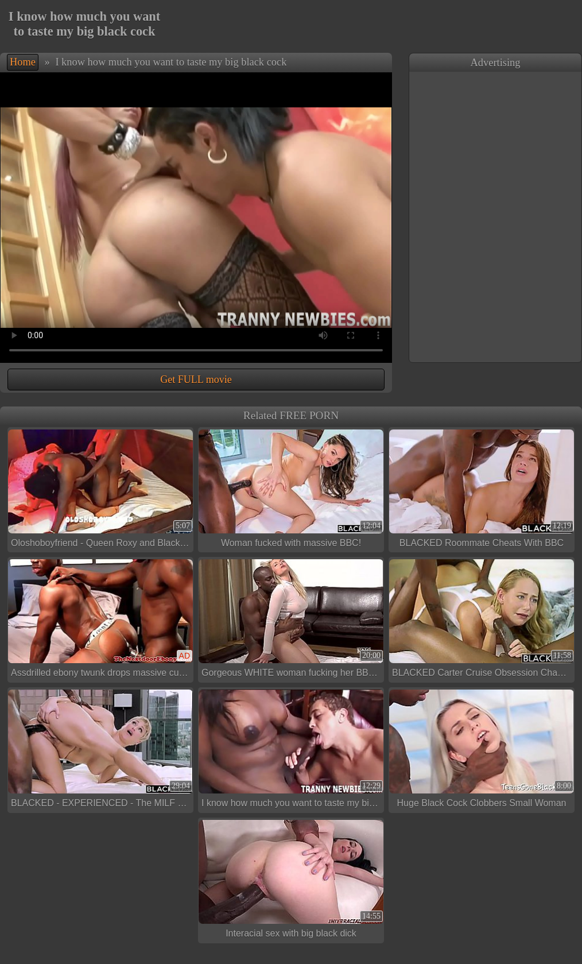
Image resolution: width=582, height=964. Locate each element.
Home (23, 62)
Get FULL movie (195, 379)
